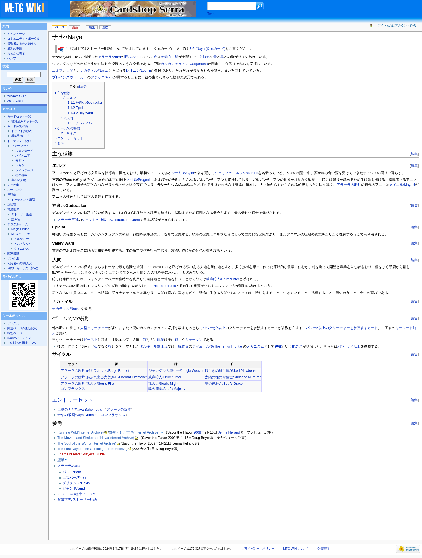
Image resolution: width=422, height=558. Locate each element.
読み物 (15, 219)
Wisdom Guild (16, 96)
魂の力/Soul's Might (163, 384)
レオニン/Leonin (138, 70)
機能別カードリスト (24, 135)
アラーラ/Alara (109, 57)
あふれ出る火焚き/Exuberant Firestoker (116, 377)
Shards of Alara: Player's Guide (81, 454)
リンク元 (13, 323)
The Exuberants (164, 286)
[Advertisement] (150, 521)
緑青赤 (183, 346)
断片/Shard (132, 57)
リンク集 (13, 258)
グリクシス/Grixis (76, 483)
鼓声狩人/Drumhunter (222, 279)
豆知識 (11, 204)
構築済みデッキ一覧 (24, 121)
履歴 (105, 27)
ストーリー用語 (21, 214)
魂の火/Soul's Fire (100, 384)
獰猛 (278, 346)
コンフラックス (73, 389)
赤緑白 (166, 57)
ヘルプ (11, 58)
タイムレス (21, 248)
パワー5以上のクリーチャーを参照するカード (342, 328)
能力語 (297, 346)
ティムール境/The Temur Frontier (217, 346)
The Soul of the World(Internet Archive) (86, 443)
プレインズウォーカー (69, 77)
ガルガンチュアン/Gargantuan (184, 64)
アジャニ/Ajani (102, 77)
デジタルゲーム (17, 224)
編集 (414, 154)
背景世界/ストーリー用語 (77, 499)
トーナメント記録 (19, 141)
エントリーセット (72, 400)
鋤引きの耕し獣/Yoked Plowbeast (230, 371)
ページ (59, 27)
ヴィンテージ (24, 170)
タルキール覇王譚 (154, 346)
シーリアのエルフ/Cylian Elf (236, 173)
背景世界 (13, 209)
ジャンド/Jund (73, 488)
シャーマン (194, 340)
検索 (5, 66)
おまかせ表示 (16, 53)
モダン (19, 160)
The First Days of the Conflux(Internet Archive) (92, 449)
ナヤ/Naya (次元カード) (207, 49)
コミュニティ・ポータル (23, 38)
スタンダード (24, 150)
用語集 (11, 194)
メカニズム (255, 346)
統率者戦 (21, 175)
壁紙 (60, 460)
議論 (75, 27)
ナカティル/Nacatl (94, 70)
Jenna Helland (229, 432)
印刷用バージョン (19, 337)
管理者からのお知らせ (22, 43)
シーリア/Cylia (182, 173)
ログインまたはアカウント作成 (395, 25)
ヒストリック (23, 243)
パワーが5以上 (214, 328)
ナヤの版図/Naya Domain (76, 415)
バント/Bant (71, 472)
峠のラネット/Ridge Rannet (107, 371)
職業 (160, 340)
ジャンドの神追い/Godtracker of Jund (111, 220)
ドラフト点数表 (21, 131)
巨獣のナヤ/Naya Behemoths (79, 409)
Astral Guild (15, 100)
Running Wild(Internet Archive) (80, 432)
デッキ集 (13, 184)
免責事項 (323, 548)
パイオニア (22, 155)
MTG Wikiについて (295, 548)
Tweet (211, 14)
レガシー (21, 165)
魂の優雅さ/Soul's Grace (224, 384)
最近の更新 (14, 48)
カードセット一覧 (19, 116)
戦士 (178, 340)
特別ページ (14, 333)
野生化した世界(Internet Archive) (134, 432)
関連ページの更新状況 (22, 328)
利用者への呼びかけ (20, 263)
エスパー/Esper (74, 478)
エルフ (57, 70)
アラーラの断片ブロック (76, 494)
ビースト (91, 340)
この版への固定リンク (22, 342)
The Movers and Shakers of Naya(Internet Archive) (95, 438)
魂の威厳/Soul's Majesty (166, 389)
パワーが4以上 (348, 346)
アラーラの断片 (349, 185)
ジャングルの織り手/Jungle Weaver (175, 371)
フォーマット (20, 145)
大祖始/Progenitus (140, 180)
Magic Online (20, 229)
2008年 (198, 432)
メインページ (16, 33)
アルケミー (21, 238)
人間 (69, 70)
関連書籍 (13, 253)
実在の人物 (18, 180)
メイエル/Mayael (402, 185)
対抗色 (204, 57)
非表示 (82, 86)
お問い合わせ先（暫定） (23, 268)
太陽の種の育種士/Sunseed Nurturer (233, 377)
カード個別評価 (17, 126)
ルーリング (14, 189)
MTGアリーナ (20, 233)
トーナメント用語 (23, 199)
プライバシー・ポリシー (258, 548)
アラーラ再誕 (67, 220)
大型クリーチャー (94, 328)
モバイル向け (12, 276)
